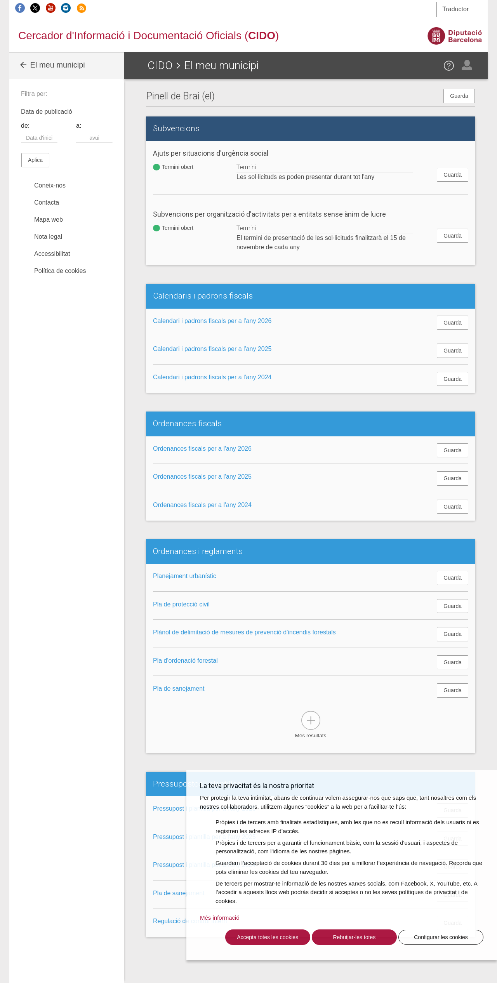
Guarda (459, 96)
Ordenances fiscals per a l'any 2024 (202, 505)
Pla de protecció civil (181, 604)
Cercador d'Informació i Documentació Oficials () (148, 36)
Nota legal (48, 236)
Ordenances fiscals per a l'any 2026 (202, 448)
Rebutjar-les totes (354, 937)
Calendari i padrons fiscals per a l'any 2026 (212, 321)
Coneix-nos (50, 185)
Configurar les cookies (441, 937)
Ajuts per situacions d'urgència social (210, 153)
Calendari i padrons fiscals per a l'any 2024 (212, 377)
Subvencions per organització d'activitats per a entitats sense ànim (269, 214)
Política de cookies (60, 270)
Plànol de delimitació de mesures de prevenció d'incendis (244, 632)
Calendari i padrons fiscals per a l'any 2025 (212, 349)
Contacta (46, 202)
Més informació (220, 917)
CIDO (160, 65)
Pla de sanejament (179, 688)
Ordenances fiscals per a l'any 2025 (202, 476)
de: (25, 125)
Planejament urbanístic (184, 576)
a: (78, 125)
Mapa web (48, 219)
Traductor (455, 9)
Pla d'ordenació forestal (185, 660)
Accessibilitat (52, 253)
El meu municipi (52, 64)
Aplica (35, 160)
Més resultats (311, 735)
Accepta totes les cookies (267, 937)
